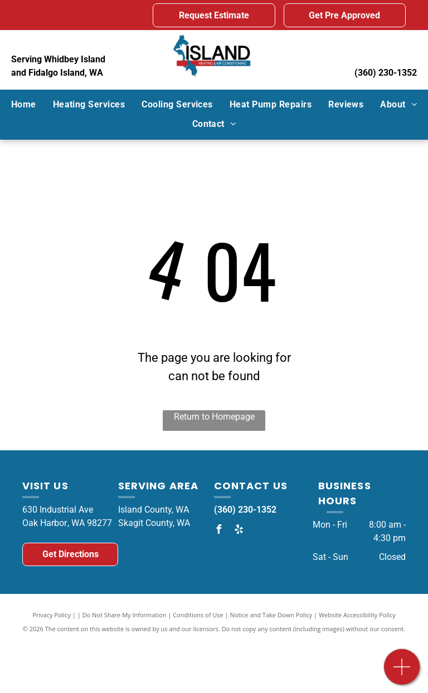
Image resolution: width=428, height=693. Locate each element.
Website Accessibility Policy (357, 615)
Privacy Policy (51, 615)
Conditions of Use (198, 615)
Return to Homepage (214, 416)
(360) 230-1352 (385, 72)
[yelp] (238, 530)
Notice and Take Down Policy (271, 615)
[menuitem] (24, 104)
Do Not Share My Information (124, 615)
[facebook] (218, 530)
